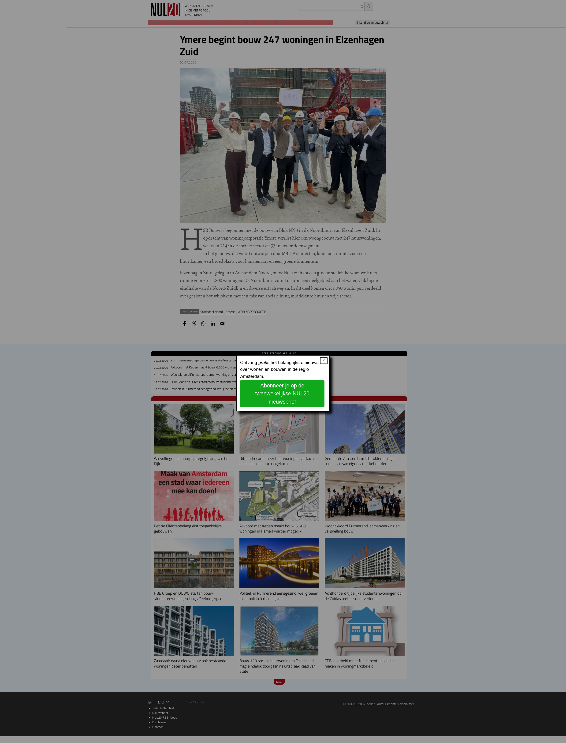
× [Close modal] (324, 360)
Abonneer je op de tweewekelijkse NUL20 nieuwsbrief (282, 394)
